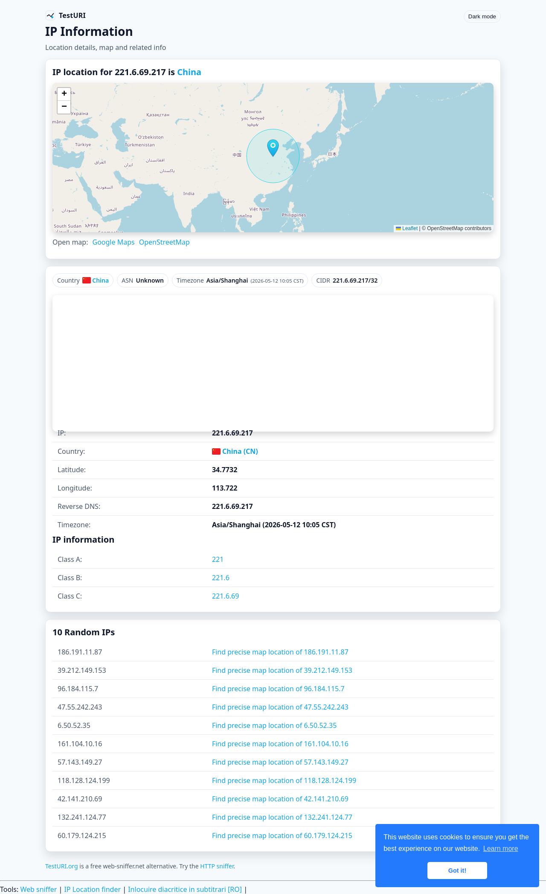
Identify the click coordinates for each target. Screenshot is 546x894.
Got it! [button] (457, 870)
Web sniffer (38, 889)
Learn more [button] (500, 848)
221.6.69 (225, 596)
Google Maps (113, 242)
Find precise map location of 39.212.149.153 (282, 670)
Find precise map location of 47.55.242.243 (280, 707)
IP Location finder (92, 889)
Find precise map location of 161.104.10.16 (280, 743)
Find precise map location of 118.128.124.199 (284, 780)
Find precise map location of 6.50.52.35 (274, 725)
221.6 (220, 577)
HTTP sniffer (216, 866)
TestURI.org (61, 866)
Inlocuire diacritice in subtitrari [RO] (185, 889)
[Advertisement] (273, 363)
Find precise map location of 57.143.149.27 (280, 762)
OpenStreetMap (164, 242)
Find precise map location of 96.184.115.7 (278, 688)
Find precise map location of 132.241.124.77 (282, 817)
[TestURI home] (65, 15)
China (189, 72)
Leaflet (407, 228)
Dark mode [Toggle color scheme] (482, 16)
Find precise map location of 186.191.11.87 (280, 652)
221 (218, 559)
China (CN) (235, 451)
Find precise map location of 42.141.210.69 (280, 798)
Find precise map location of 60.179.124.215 (282, 835)
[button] (273, 148)
